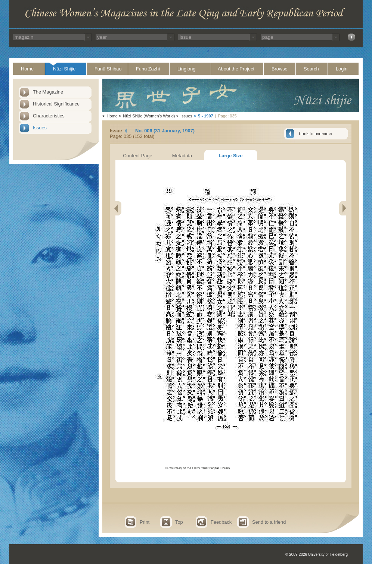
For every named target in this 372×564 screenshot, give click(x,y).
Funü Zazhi (148, 69)
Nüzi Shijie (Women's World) (149, 116)
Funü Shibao (108, 69)
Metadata (182, 155)
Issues (40, 127)
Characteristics (49, 116)
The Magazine (48, 92)
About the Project (236, 69)
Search (311, 69)
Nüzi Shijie (64, 69)
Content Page (137, 155)
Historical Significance (56, 104)
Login (341, 69)
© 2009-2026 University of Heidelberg (316, 554)
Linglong (186, 69)
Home (27, 69)
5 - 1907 (205, 116)
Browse (280, 69)
